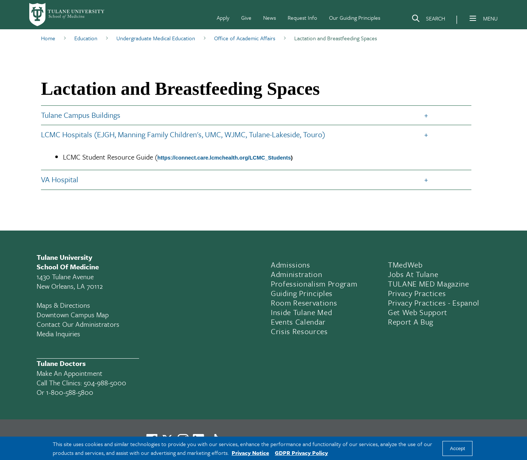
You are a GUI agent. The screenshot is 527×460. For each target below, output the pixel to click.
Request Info (302, 18)
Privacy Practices (417, 293)
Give (246, 18)
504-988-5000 (105, 383)
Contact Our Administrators (78, 324)
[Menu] (472, 18)
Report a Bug (410, 321)
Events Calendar (298, 321)
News (269, 18)
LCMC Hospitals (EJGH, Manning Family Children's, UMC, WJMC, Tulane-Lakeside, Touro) (183, 134)
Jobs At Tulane (413, 274)
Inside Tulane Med (301, 312)
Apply (223, 18)
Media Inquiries (58, 334)
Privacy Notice (250, 453)
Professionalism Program (314, 283)
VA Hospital (59, 179)
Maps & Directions (63, 305)
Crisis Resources (299, 331)
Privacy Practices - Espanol (433, 302)
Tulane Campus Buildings (80, 114)
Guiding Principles (302, 293)
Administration (296, 274)
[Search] (428, 20)
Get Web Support (417, 312)
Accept (457, 448)
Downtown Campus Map (73, 314)
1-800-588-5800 (69, 392)
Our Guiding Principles (354, 18)
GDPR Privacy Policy (301, 453)
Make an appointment (69, 373)
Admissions (290, 264)
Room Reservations (304, 302)
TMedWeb (405, 264)
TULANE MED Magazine (428, 283)
